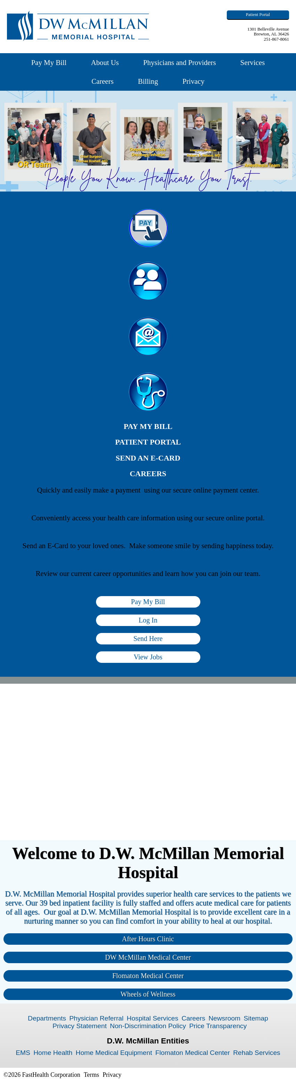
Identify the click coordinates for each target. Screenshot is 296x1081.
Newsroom (224, 1018)
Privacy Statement (80, 1026)
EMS (23, 1052)
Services (252, 62)
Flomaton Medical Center (148, 976)
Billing (148, 81)
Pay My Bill (49, 62)
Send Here (148, 638)
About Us (105, 62)
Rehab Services (256, 1052)
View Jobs (148, 657)
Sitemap (255, 1018)
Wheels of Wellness (148, 994)
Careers (102, 81)
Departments (47, 1018)
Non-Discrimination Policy (148, 1026)
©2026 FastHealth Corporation (41, 1074)
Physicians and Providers (179, 62)
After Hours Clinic (148, 939)
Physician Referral (96, 1018)
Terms (91, 1074)
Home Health (52, 1052)
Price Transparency (218, 1026)
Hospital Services (152, 1018)
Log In (148, 620)
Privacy (193, 81)
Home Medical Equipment (114, 1052)
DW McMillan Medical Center (148, 957)
